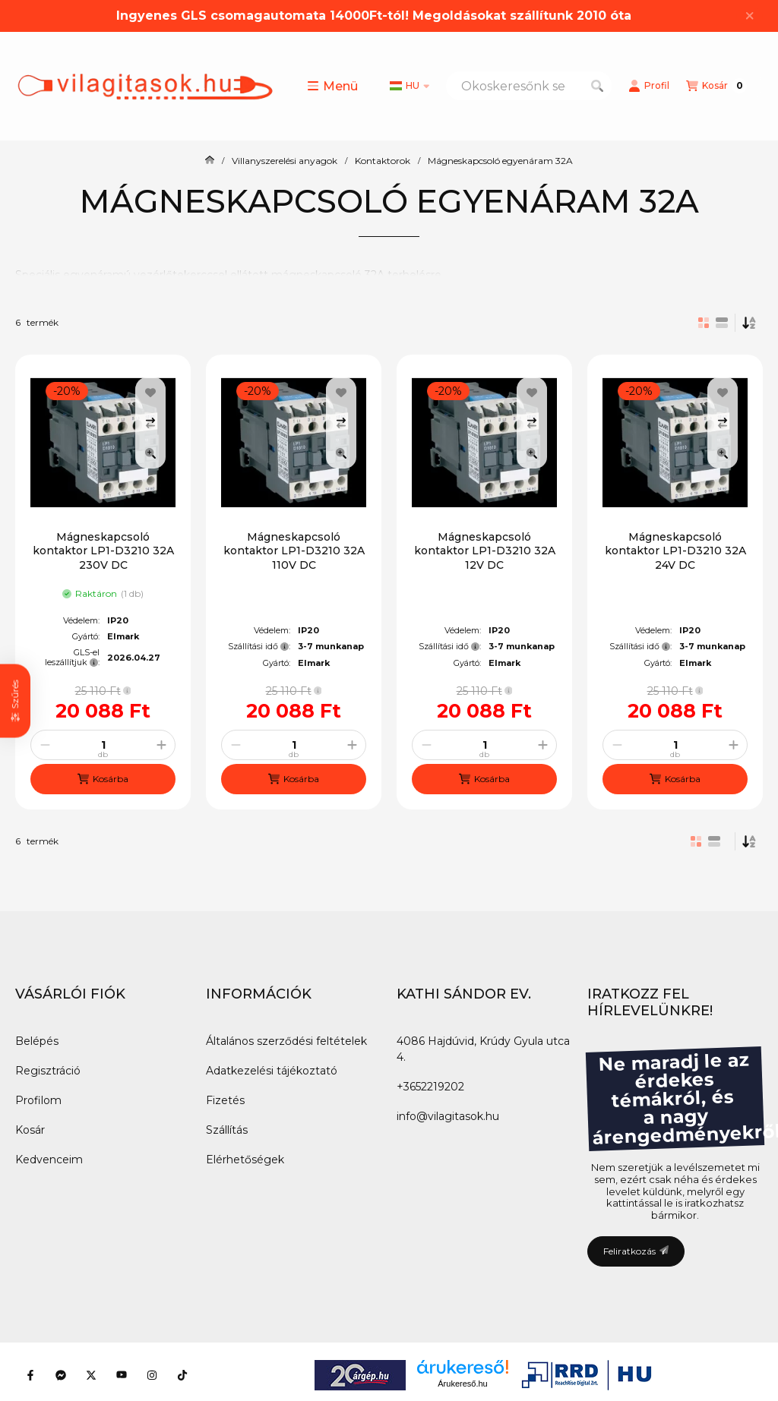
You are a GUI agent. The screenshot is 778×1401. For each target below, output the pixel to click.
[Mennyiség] (103, 744)
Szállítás (227, 1130)
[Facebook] (30, 1375)
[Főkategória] (209, 161)
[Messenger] (61, 1375)
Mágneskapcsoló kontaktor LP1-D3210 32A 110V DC (294, 550)
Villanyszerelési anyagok (284, 161)
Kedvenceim (49, 1159)
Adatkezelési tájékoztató (271, 1071)
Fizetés (225, 1100)
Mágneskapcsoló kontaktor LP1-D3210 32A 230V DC (103, 550)
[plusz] (161, 744)
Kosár (30, 1130)
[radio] (722, 323)
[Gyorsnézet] (150, 453)
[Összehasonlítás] (150, 423)
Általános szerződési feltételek (286, 1041)
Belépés (37, 1041)
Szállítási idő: (259, 646)
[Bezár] (749, 16)
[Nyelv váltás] (409, 86)
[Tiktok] (182, 1375)
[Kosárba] (103, 779)
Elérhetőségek (245, 1159)
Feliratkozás (636, 1251)
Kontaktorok (382, 161)
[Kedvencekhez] (150, 392)
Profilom (38, 1100)
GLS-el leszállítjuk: (72, 657)
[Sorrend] (749, 323)
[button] (332, 86)
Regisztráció (48, 1071)
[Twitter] (91, 1375)
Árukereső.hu (462, 1383)
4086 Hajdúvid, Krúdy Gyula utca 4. (483, 1049)
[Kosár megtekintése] (716, 86)
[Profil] (649, 86)
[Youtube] (121, 1375)
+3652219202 (430, 1086)
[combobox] (528, 86)
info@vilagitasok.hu (448, 1116)
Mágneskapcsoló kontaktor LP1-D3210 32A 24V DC (675, 550)
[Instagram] (152, 1375)
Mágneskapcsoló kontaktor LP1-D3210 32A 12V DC (484, 550)
